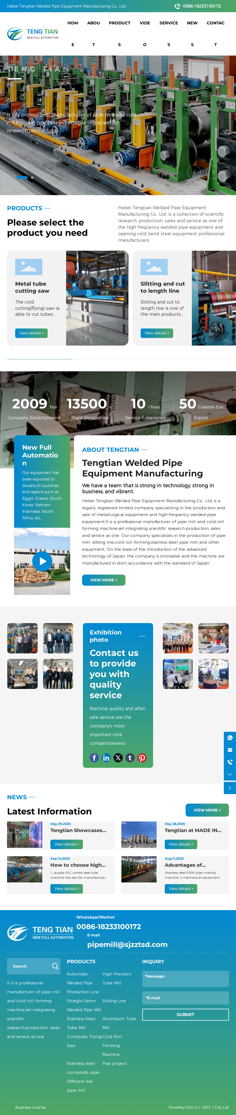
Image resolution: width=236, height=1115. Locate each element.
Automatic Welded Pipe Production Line (83, 982)
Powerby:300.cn (183, 1107)
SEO (206, 1107)
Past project (114, 1063)
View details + (31, 333)
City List (222, 1107)
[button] (22, 177)
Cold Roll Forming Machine (112, 1045)
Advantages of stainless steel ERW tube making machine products (193, 865)
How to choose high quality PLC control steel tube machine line (76, 865)
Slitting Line (114, 1000)
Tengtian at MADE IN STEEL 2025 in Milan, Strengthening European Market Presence (191, 830)
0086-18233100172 (202, 6)
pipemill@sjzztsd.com (127, 944)
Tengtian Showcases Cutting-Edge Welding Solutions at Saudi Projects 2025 (78, 830)
